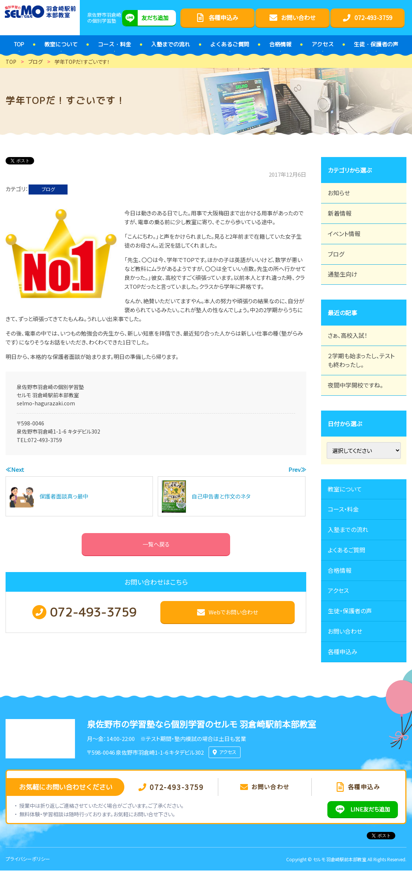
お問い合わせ (345, 632)
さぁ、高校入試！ (347, 336)
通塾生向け (342, 274)
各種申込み (342, 653)
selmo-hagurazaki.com (46, 403)
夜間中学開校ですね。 (355, 385)
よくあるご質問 (346, 550)
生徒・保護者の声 (350, 612)
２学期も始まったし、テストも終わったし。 (361, 361)
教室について (345, 489)
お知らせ (339, 193)
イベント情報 (344, 233)
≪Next (15, 469)
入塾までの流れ (348, 530)
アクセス (338, 591)
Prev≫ (297, 469)
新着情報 (339, 213)
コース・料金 (343, 510)
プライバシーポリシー (28, 860)
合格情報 (339, 571)
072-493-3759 (45, 440)
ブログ (48, 189)
